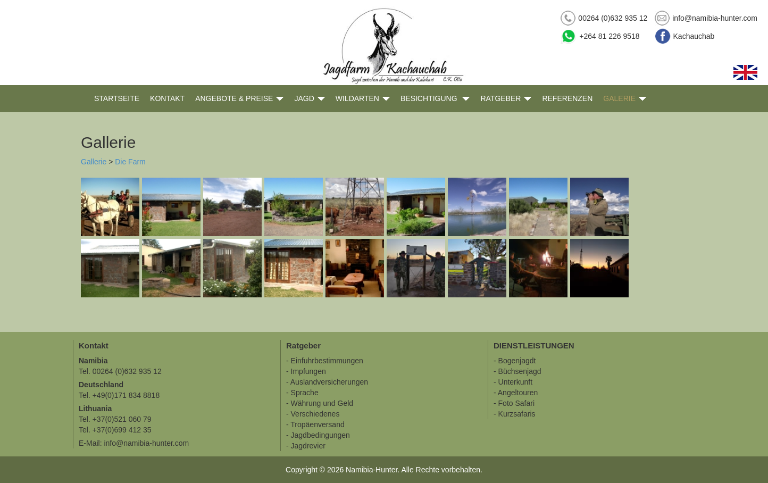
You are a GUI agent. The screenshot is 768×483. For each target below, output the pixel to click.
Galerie (624, 98)
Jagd (309, 98)
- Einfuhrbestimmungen (324, 360)
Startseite (116, 98)
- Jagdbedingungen (318, 435)
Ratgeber (505, 98)
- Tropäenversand (315, 424)
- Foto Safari (514, 403)
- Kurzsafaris (515, 414)
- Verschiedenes (312, 414)
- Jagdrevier (305, 446)
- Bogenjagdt (515, 360)
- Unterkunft (513, 382)
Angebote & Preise (239, 98)
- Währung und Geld (319, 403)
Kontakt (167, 98)
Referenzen (567, 98)
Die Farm (130, 161)
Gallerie (93, 161)
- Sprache (302, 392)
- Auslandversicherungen (327, 382)
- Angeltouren (516, 392)
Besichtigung (435, 98)
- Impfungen (306, 371)
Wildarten (363, 98)
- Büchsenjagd (517, 371)
